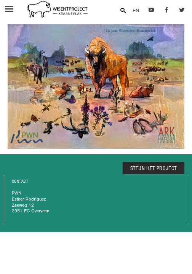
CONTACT (20, 181)
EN (136, 10)
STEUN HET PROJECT (153, 168)
